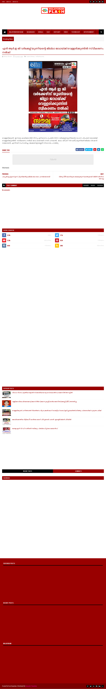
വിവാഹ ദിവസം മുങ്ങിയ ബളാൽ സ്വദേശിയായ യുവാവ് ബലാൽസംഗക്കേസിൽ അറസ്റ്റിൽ (42, 392)
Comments (78, 471)
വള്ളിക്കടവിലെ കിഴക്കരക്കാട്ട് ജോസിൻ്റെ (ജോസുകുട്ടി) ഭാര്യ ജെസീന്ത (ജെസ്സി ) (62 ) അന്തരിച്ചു (44, 401)
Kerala (40, 32)
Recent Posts (27, 471)
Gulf (48, 32)
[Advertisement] (53, 22)
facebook (100, 185)
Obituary (57, 32)
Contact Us (15, 2)
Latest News (30, 56)
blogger (86, 185)
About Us (8, 2)
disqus (93, 185)
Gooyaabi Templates (31, 686)
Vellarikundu (40, 56)
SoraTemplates (12, 686)
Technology (75, 32)
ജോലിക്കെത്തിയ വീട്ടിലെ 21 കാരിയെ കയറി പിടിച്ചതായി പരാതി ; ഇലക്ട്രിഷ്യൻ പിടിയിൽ (41, 419)
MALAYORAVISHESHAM (16, 32)
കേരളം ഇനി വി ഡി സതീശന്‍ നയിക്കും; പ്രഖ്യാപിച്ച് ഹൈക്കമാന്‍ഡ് (35, 428)
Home (3, 2)
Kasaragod (31, 32)
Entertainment (89, 32)
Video (66, 32)
